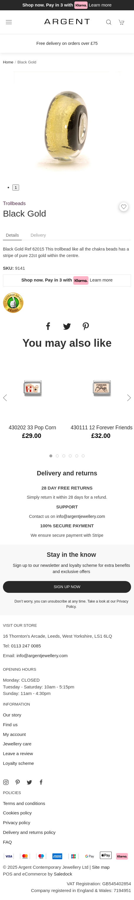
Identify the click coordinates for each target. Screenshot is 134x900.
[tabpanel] (67, 124)
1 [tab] (16, 187)
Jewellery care (17, 743)
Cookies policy (17, 812)
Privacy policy (16, 822)
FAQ (7, 842)
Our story (12, 714)
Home (8, 62)
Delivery (38, 235)
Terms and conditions (24, 803)
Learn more (100, 4)
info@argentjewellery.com (80, 516)
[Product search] (108, 22)
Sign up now (67, 587)
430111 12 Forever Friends (102, 428)
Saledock (63, 873)
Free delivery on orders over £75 (67, 43)
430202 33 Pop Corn (32, 428)
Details (12, 235)
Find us (10, 724)
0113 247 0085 (26, 645)
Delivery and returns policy (29, 832)
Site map (101, 867)
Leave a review (18, 753)
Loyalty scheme (18, 763)
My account (14, 734)
